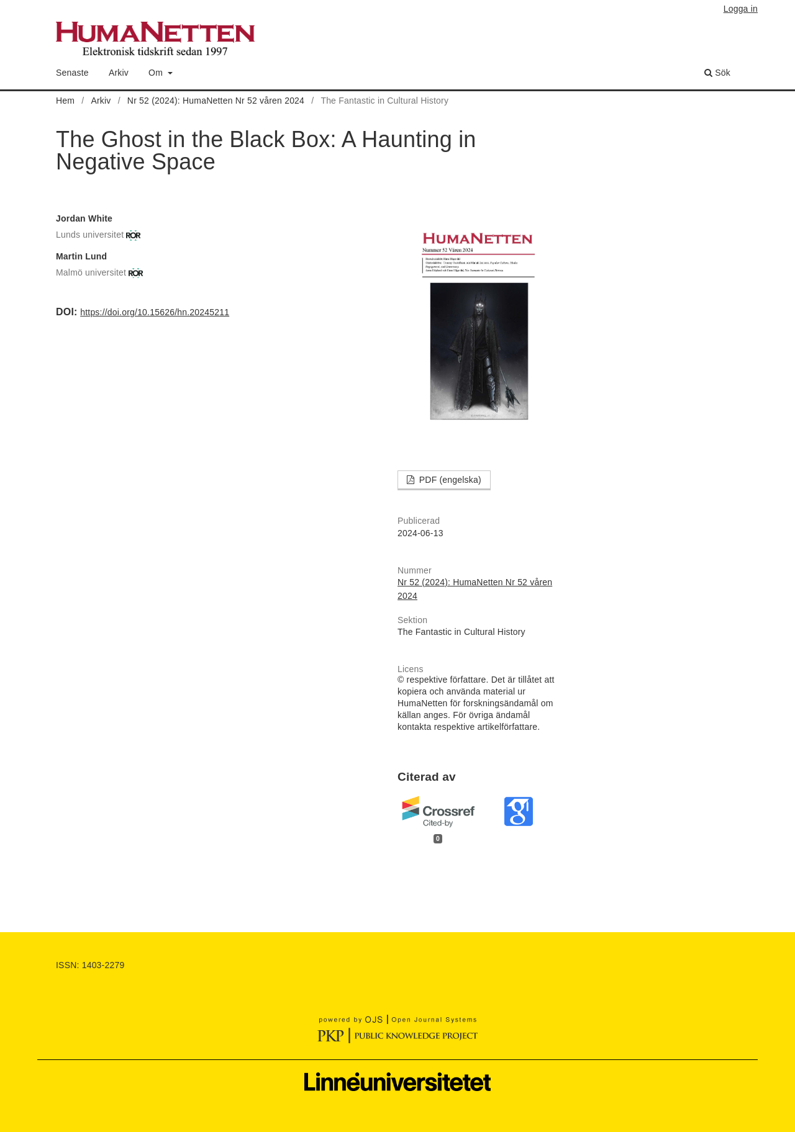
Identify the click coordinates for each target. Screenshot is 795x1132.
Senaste (72, 73)
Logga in (741, 9)
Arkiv (119, 73)
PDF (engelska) (449, 480)
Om (156, 73)
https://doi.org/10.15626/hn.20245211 (154, 312)
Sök (717, 73)
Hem (65, 101)
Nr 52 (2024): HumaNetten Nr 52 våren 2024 (215, 101)
